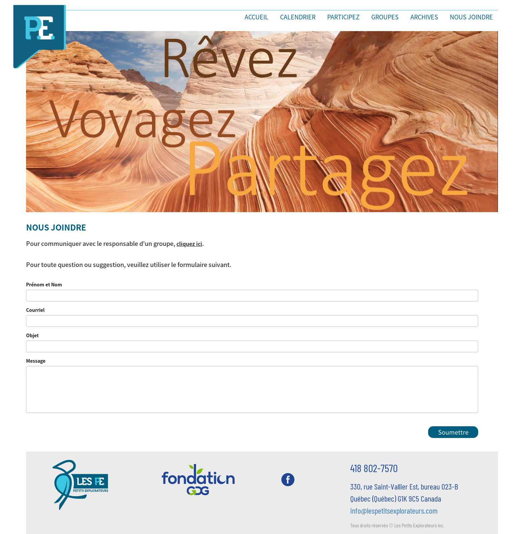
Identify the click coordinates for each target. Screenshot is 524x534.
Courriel (35, 309)
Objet (32, 335)
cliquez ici (189, 244)
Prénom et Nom (44, 284)
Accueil (256, 16)
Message (35, 360)
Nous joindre (471, 16)
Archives (424, 16)
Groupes (385, 16)
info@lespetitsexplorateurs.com (394, 510)
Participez (343, 16)
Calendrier (297, 16)
